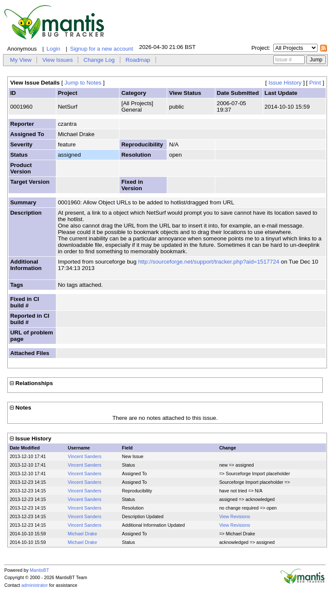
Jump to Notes (82, 82)
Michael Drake (82, 533)
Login (53, 49)
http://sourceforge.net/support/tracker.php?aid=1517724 (208, 261)
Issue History (285, 82)
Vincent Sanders (84, 456)
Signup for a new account (101, 49)
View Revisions (234, 516)
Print (315, 82)
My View (20, 60)
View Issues (57, 60)
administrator (34, 585)
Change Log (99, 60)
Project (260, 48)
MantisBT (39, 570)
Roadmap (137, 60)
